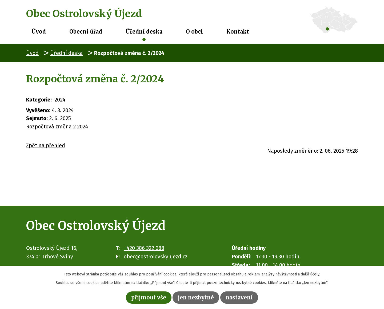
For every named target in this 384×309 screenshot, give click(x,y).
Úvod (38, 31)
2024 (59, 99)
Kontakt (237, 31)
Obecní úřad (85, 31)
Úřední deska (144, 31)
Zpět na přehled (45, 145)
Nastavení (239, 297)
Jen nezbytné (196, 297)
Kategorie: (39, 99)
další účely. (310, 274)
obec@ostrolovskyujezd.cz (155, 256)
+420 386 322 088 (144, 248)
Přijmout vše (148, 297)
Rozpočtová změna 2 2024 (57, 126)
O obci (194, 31)
